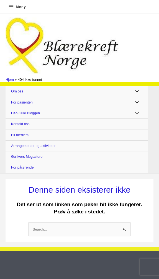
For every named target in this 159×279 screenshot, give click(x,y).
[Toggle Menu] (137, 91)
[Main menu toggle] (17, 7)
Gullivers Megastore (26, 156)
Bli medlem (20, 135)
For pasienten (22, 102)
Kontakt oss (20, 124)
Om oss (17, 91)
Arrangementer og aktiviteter (33, 146)
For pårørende (22, 167)
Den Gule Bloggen (25, 113)
